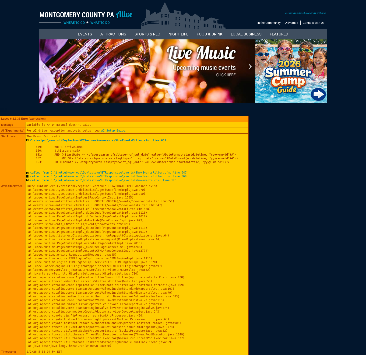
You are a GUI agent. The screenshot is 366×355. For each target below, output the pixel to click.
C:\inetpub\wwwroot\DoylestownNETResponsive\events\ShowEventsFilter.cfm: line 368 (108, 176)
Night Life (178, 34)
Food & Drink (209, 34)
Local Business (246, 34)
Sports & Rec (147, 34)
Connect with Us (313, 22)
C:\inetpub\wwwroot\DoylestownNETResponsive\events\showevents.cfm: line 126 (103, 180)
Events (85, 34)
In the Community (269, 22)
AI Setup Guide (113, 130)
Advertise (291, 22)
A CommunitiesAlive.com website (305, 13)
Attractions (113, 34)
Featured (279, 34)
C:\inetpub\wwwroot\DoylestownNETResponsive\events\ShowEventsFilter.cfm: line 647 (108, 172)
